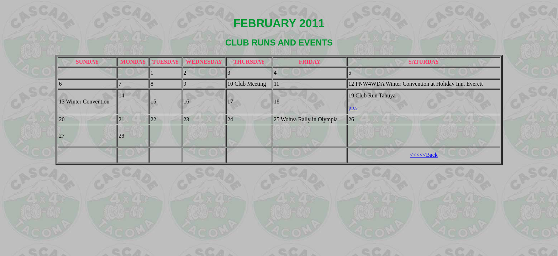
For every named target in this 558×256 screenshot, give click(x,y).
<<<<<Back (424, 155)
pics (353, 108)
